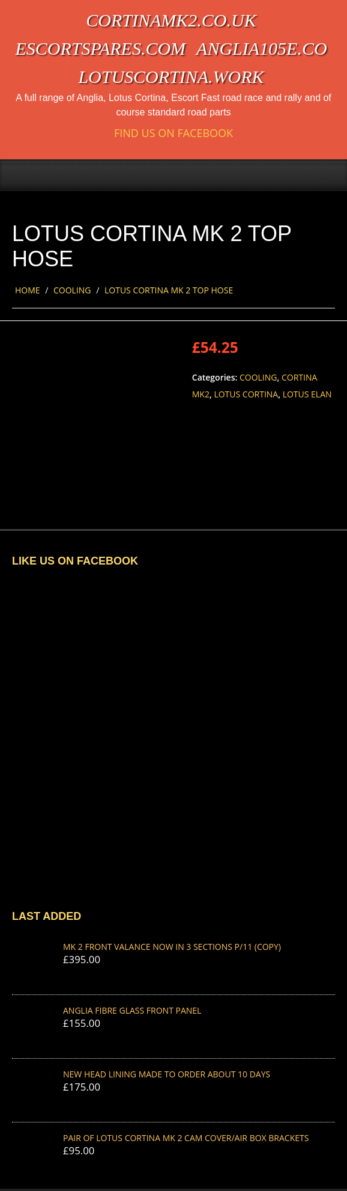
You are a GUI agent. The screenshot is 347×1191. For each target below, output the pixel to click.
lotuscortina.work (171, 77)
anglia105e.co (261, 48)
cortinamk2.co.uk (171, 20)
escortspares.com (100, 48)
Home (27, 290)
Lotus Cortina (246, 394)
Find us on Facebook (173, 133)
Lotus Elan (307, 394)
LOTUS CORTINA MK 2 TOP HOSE (168, 290)
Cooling (72, 290)
